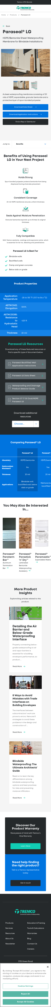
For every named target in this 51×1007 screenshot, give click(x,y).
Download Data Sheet (23, 107)
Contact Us (32, 944)
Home (3, 15)
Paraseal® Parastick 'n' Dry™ (25, 545)
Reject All (25, 995)
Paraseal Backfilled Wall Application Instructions (25, 364)
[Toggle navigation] (25, 2)
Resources (10, 933)
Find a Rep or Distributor (25, 122)
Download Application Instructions (23, 114)
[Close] (48, 968)
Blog (29, 938)
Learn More (25, 846)
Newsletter (10, 944)
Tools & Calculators (35, 928)
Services (9, 928)
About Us (9, 938)
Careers (30, 949)
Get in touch (25, 883)
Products (13, 15)
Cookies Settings (25, 987)
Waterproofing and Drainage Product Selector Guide (25, 387)
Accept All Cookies (25, 1003)
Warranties (32, 933)
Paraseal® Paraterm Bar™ (9, 544)
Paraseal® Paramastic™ (42, 541)
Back (8, 26)
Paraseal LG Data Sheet (25, 375)
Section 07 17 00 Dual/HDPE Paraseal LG (25, 400)
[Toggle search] (47, 8)
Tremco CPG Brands (24, 2)
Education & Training (36, 923)
